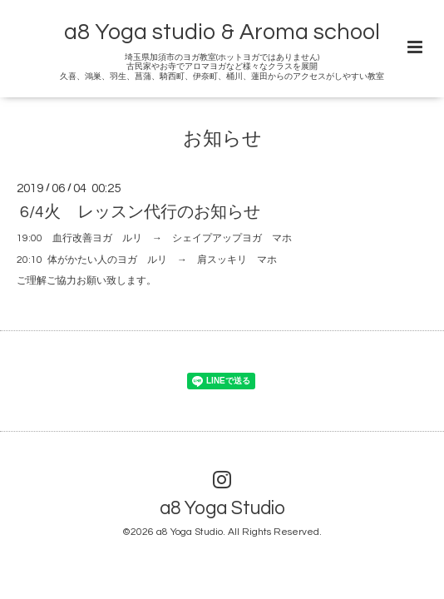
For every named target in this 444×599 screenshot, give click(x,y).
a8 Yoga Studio (222, 508)
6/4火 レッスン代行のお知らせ (140, 212)
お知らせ (222, 139)
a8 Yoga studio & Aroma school (222, 32)
